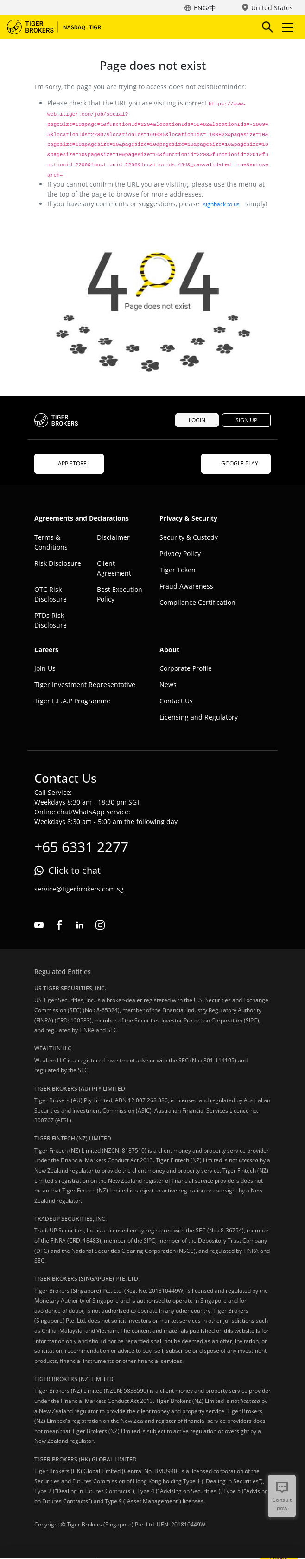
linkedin (79, 925)
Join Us (45, 668)
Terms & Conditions (51, 542)
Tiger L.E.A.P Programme (72, 700)
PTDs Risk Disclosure (50, 620)
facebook (59, 925)
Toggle (286, 27)
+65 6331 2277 (81, 846)
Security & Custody (188, 537)
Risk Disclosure (57, 563)
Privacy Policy (180, 553)
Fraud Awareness (186, 586)
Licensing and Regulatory (198, 717)
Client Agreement (114, 568)
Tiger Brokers (60, 27)
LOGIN (197, 420)
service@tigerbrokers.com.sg (79, 888)
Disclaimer (113, 537)
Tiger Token (177, 569)
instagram (100, 925)
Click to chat (74, 870)
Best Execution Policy (119, 594)
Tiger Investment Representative (84, 684)
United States (272, 7)
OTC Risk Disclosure (50, 594)
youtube (39, 925)
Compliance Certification (197, 602)
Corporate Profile (185, 668)
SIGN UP (246, 420)
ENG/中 (205, 7)
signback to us (221, 204)
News (168, 684)
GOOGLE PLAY (236, 463)
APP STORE (69, 463)
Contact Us (176, 700)
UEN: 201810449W (181, 1524)
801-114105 (219, 1060)
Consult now (282, 1504)
